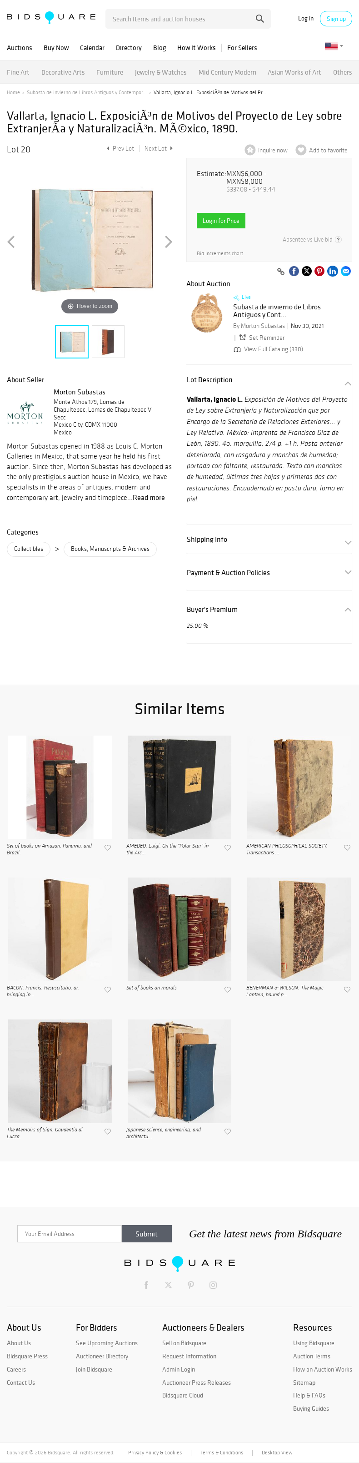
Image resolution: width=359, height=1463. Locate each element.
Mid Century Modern (227, 72)
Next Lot (159, 148)
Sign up (336, 19)
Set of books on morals (151, 988)
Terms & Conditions (221, 1452)
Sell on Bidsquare (184, 1343)
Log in (306, 18)
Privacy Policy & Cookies (155, 1452)
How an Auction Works (322, 1369)
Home (13, 92)
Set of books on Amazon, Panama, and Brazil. (49, 849)
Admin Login (178, 1369)
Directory (129, 47)
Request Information (189, 1356)
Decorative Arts (63, 72)
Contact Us (21, 1382)
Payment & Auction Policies (228, 572)
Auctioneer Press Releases (196, 1382)
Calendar (92, 47)
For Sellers (242, 47)
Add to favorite (328, 150)
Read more (149, 497)
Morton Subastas (79, 391)
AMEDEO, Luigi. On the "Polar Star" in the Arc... (167, 849)
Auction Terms (311, 1356)
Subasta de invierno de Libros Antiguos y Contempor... (87, 92)
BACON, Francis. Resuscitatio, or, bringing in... (43, 991)
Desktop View (277, 1452)
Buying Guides (311, 1408)
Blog (159, 47)
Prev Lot (119, 148)
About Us (19, 1343)
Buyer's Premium (212, 609)
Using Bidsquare (313, 1343)
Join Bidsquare (94, 1369)
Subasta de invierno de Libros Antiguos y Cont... (277, 311)
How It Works (196, 47)
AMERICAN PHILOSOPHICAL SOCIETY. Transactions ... (287, 849)
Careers (16, 1369)
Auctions (19, 47)
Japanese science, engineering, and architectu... (163, 1133)
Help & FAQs (309, 1395)
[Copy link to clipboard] (280, 272)
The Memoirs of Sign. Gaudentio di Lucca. (45, 1133)
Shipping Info (207, 539)
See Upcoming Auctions (107, 1343)
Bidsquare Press (27, 1356)
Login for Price (221, 221)
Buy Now (56, 47)
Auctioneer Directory (102, 1356)
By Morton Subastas (259, 326)
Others (342, 72)
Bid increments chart (220, 254)
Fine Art (18, 72)
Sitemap (304, 1382)
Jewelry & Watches (161, 72)
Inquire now (273, 150)
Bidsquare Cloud (182, 1395)
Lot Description (210, 379)
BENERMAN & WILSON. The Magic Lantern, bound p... (285, 991)
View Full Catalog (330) (267, 349)
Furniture (109, 72)
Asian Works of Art (294, 72)
